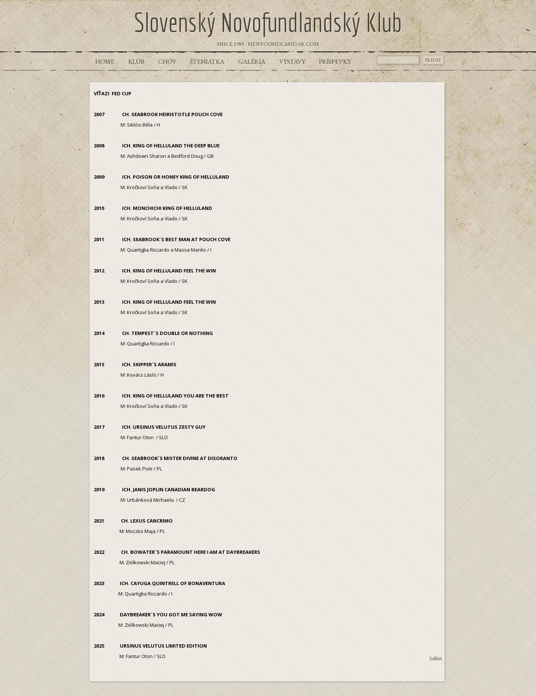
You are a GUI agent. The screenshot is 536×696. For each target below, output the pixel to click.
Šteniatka (207, 61)
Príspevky (335, 61)
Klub (136, 61)
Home (104, 61)
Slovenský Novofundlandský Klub (268, 22)
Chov (167, 61)
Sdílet (435, 658)
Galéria (251, 61)
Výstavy (292, 61)
